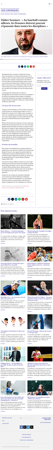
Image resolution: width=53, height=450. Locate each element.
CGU (3, 420)
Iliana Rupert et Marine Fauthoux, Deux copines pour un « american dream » (38, 265)
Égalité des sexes (6, 204)
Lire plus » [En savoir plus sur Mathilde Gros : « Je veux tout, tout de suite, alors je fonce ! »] (3, 309)
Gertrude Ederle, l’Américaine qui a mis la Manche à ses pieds (12, 264)
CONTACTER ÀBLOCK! (46, 418)
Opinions (12, 204)
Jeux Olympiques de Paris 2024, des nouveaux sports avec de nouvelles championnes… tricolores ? (12, 399)
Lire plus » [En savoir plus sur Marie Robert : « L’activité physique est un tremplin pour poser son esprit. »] (3, 243)
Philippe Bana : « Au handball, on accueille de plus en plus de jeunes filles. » (12, 365)
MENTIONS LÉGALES (7, 417)
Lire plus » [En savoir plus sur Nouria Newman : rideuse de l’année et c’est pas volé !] (29, 343)
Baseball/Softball (22, 14)
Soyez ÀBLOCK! (44, 78)
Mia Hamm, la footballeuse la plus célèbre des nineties (38, 398)
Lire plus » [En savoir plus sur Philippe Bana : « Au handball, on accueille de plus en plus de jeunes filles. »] (3, 377)
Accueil (2, 14)
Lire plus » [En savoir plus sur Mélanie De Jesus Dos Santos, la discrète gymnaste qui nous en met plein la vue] (29, 377)
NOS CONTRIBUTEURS (45, 422)
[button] (1, 4)
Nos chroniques (10, 10)
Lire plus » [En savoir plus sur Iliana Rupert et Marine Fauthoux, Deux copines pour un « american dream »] (29, 277)
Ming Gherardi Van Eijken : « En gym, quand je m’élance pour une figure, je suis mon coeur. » (39, 299)
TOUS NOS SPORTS (26, 434)
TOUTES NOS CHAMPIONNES (26, 440)
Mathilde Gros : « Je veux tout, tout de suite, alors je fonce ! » (13, 298)
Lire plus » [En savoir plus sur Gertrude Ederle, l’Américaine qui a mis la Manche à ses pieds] (3, 275)
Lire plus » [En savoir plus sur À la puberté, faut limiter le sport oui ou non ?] (3, 343)
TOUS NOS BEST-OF (26, 437)
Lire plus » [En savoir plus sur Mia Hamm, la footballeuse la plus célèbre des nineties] (29, 409)
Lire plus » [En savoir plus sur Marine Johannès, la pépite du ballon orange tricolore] (29, 243)
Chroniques (7, 14)
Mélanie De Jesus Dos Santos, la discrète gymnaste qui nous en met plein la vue (38, 365)
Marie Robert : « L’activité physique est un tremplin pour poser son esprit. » (13, 232)
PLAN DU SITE (5, 423)
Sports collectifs (14, 14)
